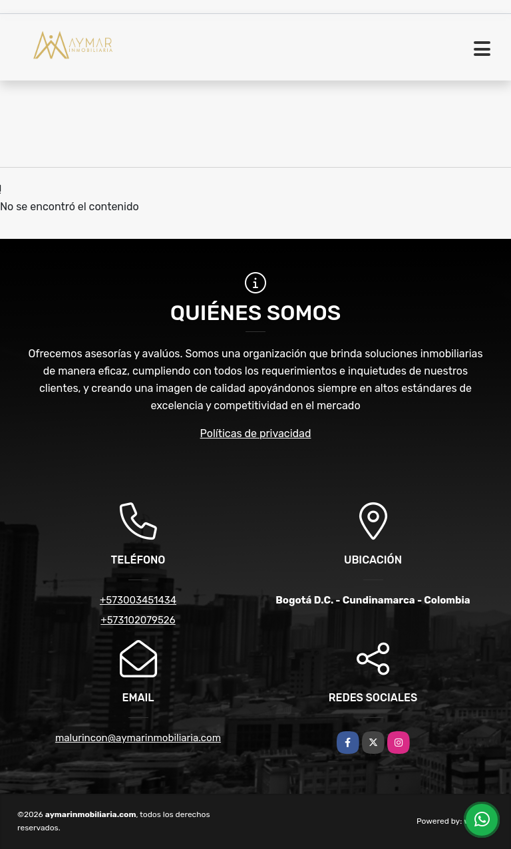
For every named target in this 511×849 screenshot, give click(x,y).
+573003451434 (138, 600)
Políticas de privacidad (255, 433)
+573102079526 (137, 620)
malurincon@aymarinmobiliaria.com (138, 738)
